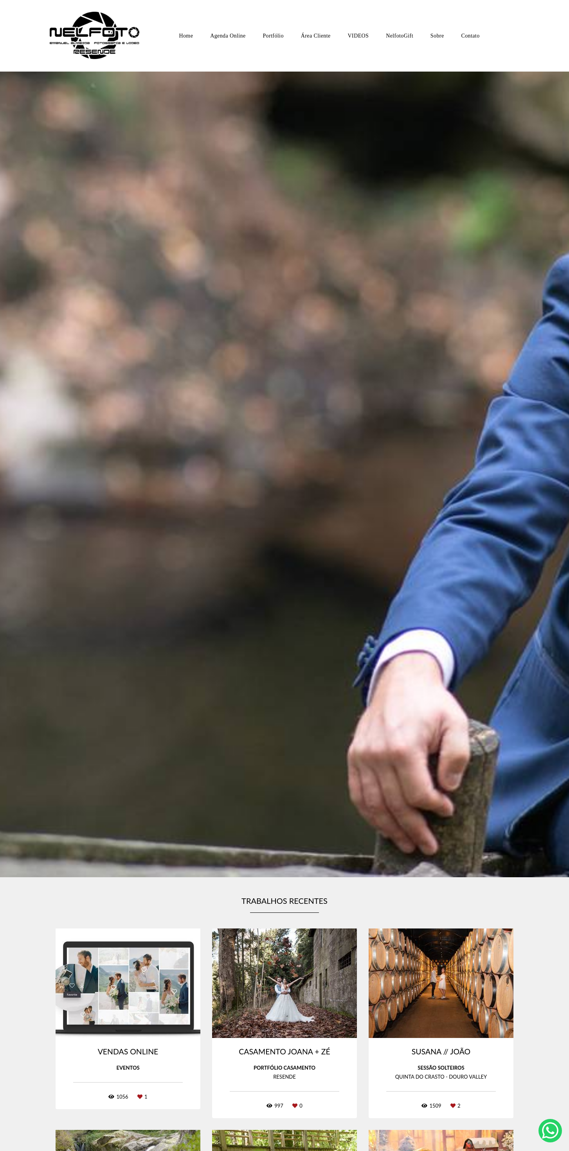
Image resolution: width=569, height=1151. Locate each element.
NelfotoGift (399, 36)
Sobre (437, 36)
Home (186, 36)
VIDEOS (358, 36)
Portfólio (273, 36)
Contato (470, 36)
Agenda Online (227, 36)
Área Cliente (316, 36)
